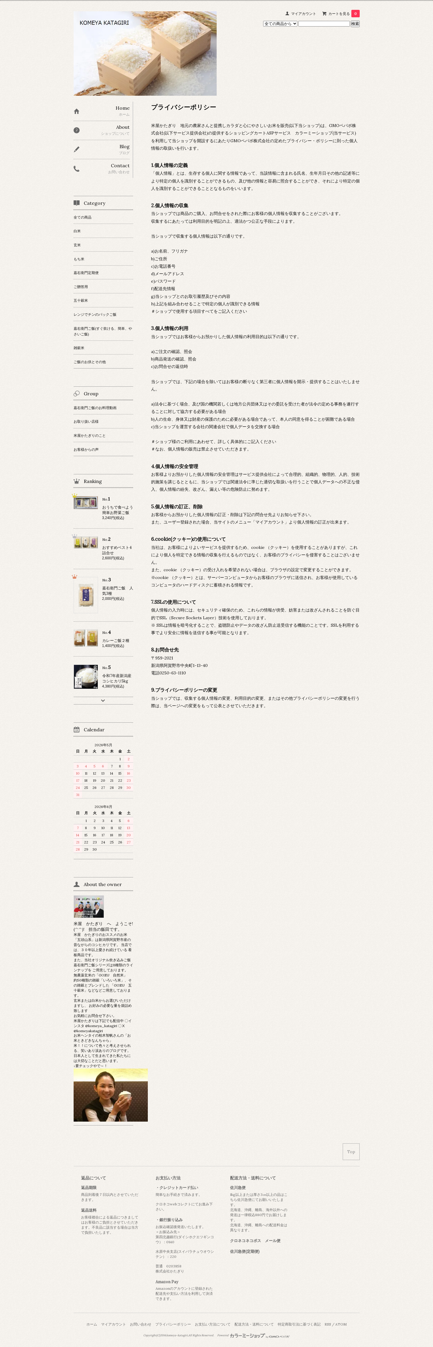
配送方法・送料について (254, 1324)
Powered (253, 1335)
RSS (328, 1324)
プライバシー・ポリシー (310, 140)
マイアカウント (303, 13)
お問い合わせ (140, 1324)
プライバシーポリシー (173, 1324)
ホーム (91, 1324)
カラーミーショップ (314, 133)
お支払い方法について (213, 1324)
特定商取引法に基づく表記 (299, 1324)
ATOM (341, 1324)
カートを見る (344, 13)
